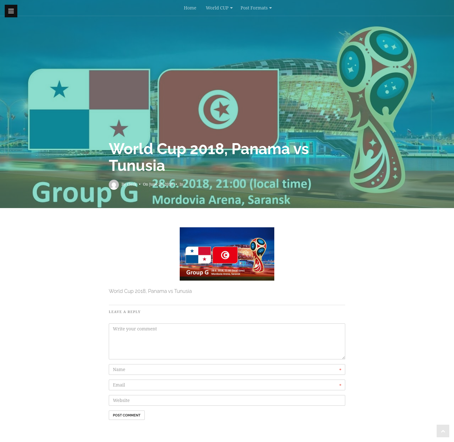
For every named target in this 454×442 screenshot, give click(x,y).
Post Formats (254, 8)
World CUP (217, 8)
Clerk (132, 184)
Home (190, 8)
